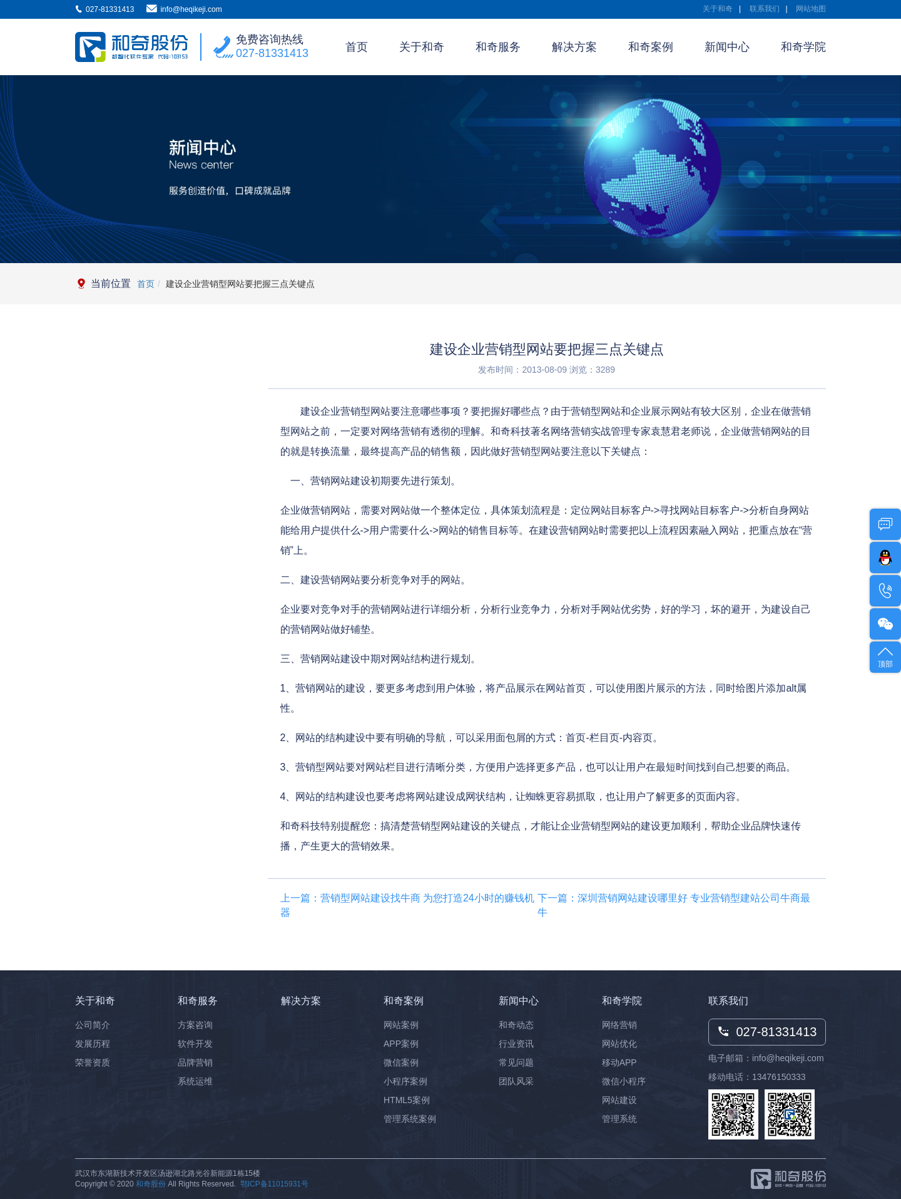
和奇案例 (650, 47)
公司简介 (92, 1025)
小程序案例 (405, 1081)
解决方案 (574, 47)
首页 (356, 47)
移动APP (619, 1062)
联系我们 (765, 8)
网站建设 (619, 1100)
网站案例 (401, 1025)
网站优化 (619, 1044)
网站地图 (811, 8)
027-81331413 (272, 53)
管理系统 (619, 1119)
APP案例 (401, 1044)
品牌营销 (195, 1062)
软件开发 (195, 1044)
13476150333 (779, 1077)
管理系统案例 (410, 1119)
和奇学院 (803, 47)
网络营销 (619, 1025)
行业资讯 (516, 1044)
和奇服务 (498, 47)
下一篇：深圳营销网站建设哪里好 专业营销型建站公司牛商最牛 (673, 905)
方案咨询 (195, 1025)
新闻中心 (727, 47)
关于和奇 (718, 8)
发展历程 (92, 1044)
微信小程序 (624, 1081)
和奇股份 (151, 1184)
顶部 (885, 656)
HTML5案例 (407, 1100)
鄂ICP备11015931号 (274, 1184)
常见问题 (516, 1062)
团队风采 (516, 1081)
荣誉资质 (92, 1062)
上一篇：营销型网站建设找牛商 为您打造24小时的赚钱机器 (407, 905)
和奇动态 (516, 1025)
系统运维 (195, 1081)
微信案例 (401, 1062)
